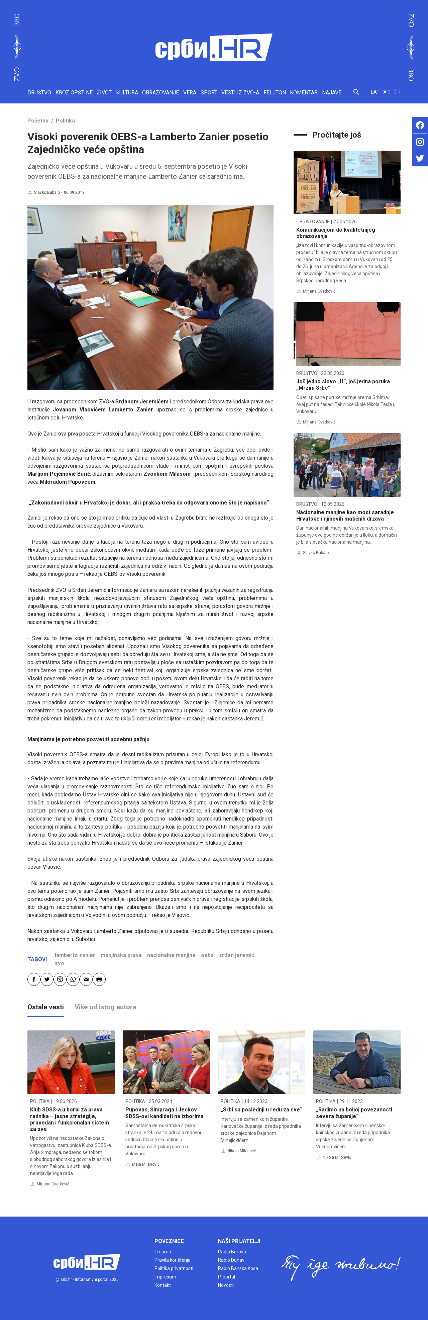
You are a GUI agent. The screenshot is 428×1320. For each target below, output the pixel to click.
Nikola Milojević (241, 1151)
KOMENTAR (304, 92)
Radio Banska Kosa (238, 1268)
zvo (59, 963)
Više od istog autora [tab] (105, 1007)
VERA (189, 92)
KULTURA (127, 92)
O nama (162, 1251)
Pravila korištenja (172, 1260)
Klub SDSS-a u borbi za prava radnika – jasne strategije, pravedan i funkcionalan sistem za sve (69, 1119)
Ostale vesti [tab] (45, 1007)
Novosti (226, 1285)
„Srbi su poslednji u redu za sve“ (261, 1109)
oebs (207, 955)
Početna (37, 121)
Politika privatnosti (173, 1268)
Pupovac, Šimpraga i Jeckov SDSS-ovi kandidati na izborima (164, 1112)
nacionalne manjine (171, 955)
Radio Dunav (231, 1260)
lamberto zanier (75, 955)
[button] (356, 95)
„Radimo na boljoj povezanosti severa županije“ (354, 1112)
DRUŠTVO (39, 92)
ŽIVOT (104, 92)
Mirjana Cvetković (319, 291)
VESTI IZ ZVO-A (240, 92)
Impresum (165, 1276)
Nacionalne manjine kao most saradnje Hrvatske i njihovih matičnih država (345, 515)
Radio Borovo (232, 1251)
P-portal (226, 1276)
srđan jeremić (236, 955)
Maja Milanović (145, 1164)
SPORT (209, 92)
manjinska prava (121, 955)
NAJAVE (331, 92)
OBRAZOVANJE (160, 92)
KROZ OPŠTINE (74, 92)
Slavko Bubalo (47, 192)
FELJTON (274, 92)
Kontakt (162, 1285)
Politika (65, 121)
